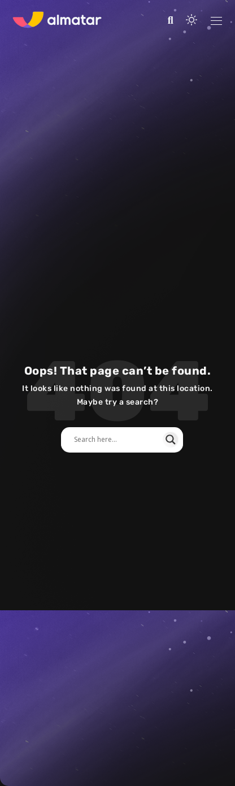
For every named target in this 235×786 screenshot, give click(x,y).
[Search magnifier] (171, 440)
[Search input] (117, 440)
